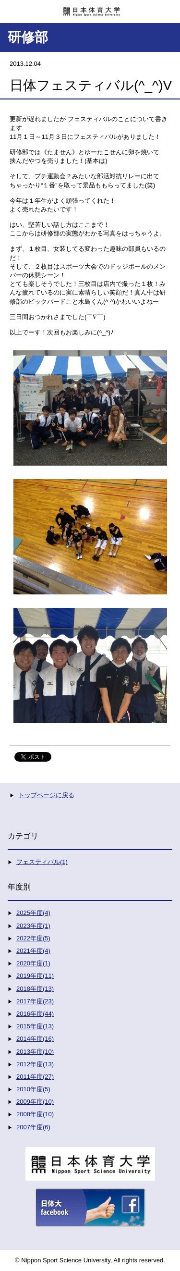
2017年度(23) (35, 1001)
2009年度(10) (35, 1101)
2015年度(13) (35, 1026)
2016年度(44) (35, 1013)
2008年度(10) (35, 1114)
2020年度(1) (33, 963)
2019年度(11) (35, 975)
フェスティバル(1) (42, 861)
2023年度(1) (33, 925)
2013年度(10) (35, 1051)
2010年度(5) (33, 1089)
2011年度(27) (35, 1076)
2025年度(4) (33, 912)
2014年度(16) (35, 1038)
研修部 (28, 37)
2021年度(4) (33, 950)
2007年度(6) (33, 1127)
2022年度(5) (33, 938)
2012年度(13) (35, 1064)
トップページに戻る (46, 795)
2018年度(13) (35, 988)
